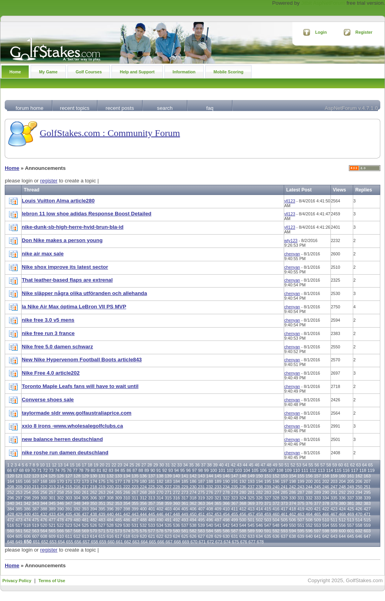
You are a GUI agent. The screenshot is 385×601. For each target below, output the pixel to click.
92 (164, 470)
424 (342, 508)
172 (76, 481)
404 (176, 508)
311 (135, 497)
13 (60, 465)
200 (309, 481)
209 (18, 486)
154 (292, 476)
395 (102, 508)
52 (292, 465)
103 (238, 470)
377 (317, 503)
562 (27, 530)
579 (168, 530)
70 (33, 470)
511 (334, 519)
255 (35, 492)
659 (102, 541)
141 (184, 476)
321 (217, 497)
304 (76, 497)
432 (43, 514)
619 (135, 536)
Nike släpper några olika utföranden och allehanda (84, 293)
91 (158, 470)
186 (193, 481)
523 (68, 525)
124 (43, 476)
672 (210, 541)
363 (201, 503)
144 (209, 476)
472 (10, 519)
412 (242, 508)
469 (350, 514)
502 (259, 519)
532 (143, 525)
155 (301, 476)
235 (234, 486)
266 (126, 492)
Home (15, 71)
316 (176, 497)
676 (243, 541)
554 (325, 525)
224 (143, 486)
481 (85, 519)
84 (117, 470)
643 (334, 536)
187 (201, 481)
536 (176, 525)
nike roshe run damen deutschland (65, 452)
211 (35, 486)
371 (267, 503)
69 (27, 470)
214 (60, 486)
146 (226, 476)
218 (93, 486)
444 (143, 514)
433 (52, 514)
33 (179, 465)
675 (235, 541)
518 (27, 525)
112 (313, 470)
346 (60, 503)
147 (234, 476)
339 (367, 497)
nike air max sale (43, 254)
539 (201, 525)
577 (151, 530)
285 (284, 492)
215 (68, 486)
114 (329, 470)
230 (193, 486)
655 (69, 541)
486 (126, 519)
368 (242, 503)
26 (137, 465)
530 (126, 525)
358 (160, 503)
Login (321, 32)
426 (359, 508)
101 (221, 470)
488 (143, 519)
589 (251, 530)
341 (18, 503)
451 (201, 514)
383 (367, 503)
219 (102, 486)
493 (184, 519)
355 (135, 503)
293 (350, 492)
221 (118, 486)
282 (259, 492)
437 (85, 514)
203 (334, 481)
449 (184, 514)
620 (143, 536)
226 (160, 486)
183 (168, 481)
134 (126, 476)
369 (251, 503)
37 (203, 465)
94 (176, 470)
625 (184, 536)
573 (118, 530)
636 (275, 536)
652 (44, 541)
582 (193, 530)
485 (118, 519)
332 (309, 497)
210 (27, 486)
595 (301, 530)
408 (209, 508)
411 (234, 508)
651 (36, 541)
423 (334, 508)
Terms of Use (51, 580)
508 (309, 519)
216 (76, 486)
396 (110, 508)
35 (191, 465)
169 (52, 481)
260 (76, 492)
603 (367, 530)
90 (152, 470)
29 (155, 465)
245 (317, 486)
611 (68, 536)
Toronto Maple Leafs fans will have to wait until (80, 386)
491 (168, 519)
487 (135, 519)
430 (27, 514)
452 (209, 514)
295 (367, 492)
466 (325, 514)
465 (317, 514)
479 (68, 519)
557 (350, 525)
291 (334, 492)
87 (135, 470)
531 (135, 525)
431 (35, 514)
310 (126, 497)
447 (168, 514)
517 (18, 525)
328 (275, 497)
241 (284, 486)
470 (359, 514)
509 (317, 519)
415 (267, 508)
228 (176, 486)
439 (102, 514)
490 (160, 519)
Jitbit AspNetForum (323, 3)
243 (301, 486)
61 (346, 465)
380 (342, 503)
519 (35, 525)
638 (292, 536)
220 (110, 486)
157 (317, 476)
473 (18, 519)
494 (193, 519)
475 (35, 519)
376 (309, 503)
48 (269, 465)
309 (118, 497)
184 (176, 481)
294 (359, 492)
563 (35, 530)
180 (143, 481)
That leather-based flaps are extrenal (67, 280)
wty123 (290, 240)
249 (350, 486)
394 (93, 508)
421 (317, 508)
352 (110, 503)
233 (217, 486)
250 (359, 486)
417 (284, 508)
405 (184, 508)
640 (309, 536)
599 (334, 530)
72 (45, 470)
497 (217, 519)
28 (149, 465)
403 (168, 508)
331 (301, 497)
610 (60, 536)
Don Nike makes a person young (62, 240)
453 (217, 514)
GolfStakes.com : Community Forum (110, 132)
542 (226, 525)
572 (110, 530)
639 (301, 536)
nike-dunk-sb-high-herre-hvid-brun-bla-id (72, 227)
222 (126, 486)
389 (52, 508)
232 (209, 486)
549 (284, 525)
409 (217, 508)
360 (176, 503)
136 (143, 476)
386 (27, 508)
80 (93, 470)
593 (284, 530)
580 (176, 530)
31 (167, 465)
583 (201, 530)
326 (259, 497)
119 (371, 470)
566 (60, 530)
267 (135, 492)
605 (18, 536)
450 (193, 514)
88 (141, 470)
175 (102, 481)
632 (242, 536)
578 (160, 530)
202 (325, 481)
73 (51, 470)
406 (193, 508)
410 (226, 508)
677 (251, 541)
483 (102, 519)
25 (132, 465)
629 (217, 536)
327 (267, 497)
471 (367, 514)
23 (119, 465)
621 (151, 536)
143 (201, 476)
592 (275, 530)
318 (193, 497)
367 (234, 503)
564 (43, 530)
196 (275, 481)
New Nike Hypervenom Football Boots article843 (82, 359)
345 (52, 503)
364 (209, 503)
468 (342, 514)
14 (66, 465)
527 (102, 525)
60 (340, 465)
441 (118, 514)
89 (146, 470)
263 (102, 492)
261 (85, 492)
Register (364, 32)
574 (126, 530)
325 (251, 497)
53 (299, 465)
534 (160, 525)
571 (102, 530)
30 (161, 465)
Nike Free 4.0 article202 (50, 373)
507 (301, 519)
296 (10, 497)
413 (251, 508)
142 (193, 476)
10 (42, 465)
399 (135, 508)
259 (68, 492)
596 (309, 530)
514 (359, 519)
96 (188, 470)
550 (292, 525)
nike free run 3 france (48, 333)
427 (367, 508)
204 (342, 481)
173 (85, 481)
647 (367, 536)
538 (193, 525)
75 (63, 470)
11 (48, 465)
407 (201, 508)
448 (176, 514)
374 (292, 503)
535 (168, 525)
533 (151, 525)
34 (185, 465)
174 (93, 481)
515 (367, 519)
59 (334, 465)
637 (284, 536)
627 (201, 536)
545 (251, 525)
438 (93, 514)
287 (301, 492)
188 (209, 481)
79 (87, 470)
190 (226, 481)
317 (184, 497)
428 (10, 514)
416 (275, 508)
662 (127, 541)
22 (113, 465)
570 (93, 530)
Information (184, 71)
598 (325, 530)
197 (284, 481)
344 (43, 503)
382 (359, 503)
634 (259, 536)
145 (217, 476)
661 (119, 541)
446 (160, 514)
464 (309, 514)
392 (76, 508)
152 (275, 476)
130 (93, 476)
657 (86, 541)
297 (18, 497)
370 (259, 503)
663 (135, 541)
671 (202, 541)
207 (367, 481)
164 (10, 481)
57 (322, 465)
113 (321, 470)
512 (342, 519)
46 (257, 465)
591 (267, 530)
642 (325, 536)
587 (234, 530)
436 (76, 514)
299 (35, 497)
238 (259, 486)
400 (143, 508)
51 (287, 465)
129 (85, 476)
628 (209, 536)
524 (76, 525)
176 (110, 481)
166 (27, 481)
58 (329, 465)
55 (310, 465)
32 (173, 465)
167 (35, 481)
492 (176, 519)
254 (27, 492)
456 (242, 514)
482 (93, 519)
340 (10, 503)
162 (359, 476)
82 (105, 470)
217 (85, 486)
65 (370, 465)
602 (359, 530)
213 (52, 486)
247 (334, 486)
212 (43, 486)
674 (227, 541)
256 (43, 492)
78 (81, 470)
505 (284, 519)
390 (60, 508)
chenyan (292, 253)
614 (93, 536)
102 (230, 470)
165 (18, 481)
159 (334, 476)
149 (251, 476)
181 (151, 481)
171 (68, 481)
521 (52, 525)
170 (60, 481)
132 (110, 476)
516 (10, 525)
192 (242, 481)
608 (43, 536)
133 (118, 476)
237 (251, 486)
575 (135, 530)
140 (176, 476)
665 (152, 541)
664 (144, 541)
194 (259, 481)
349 (85, 503)
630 (226, 536)
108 (279, 470)
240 (275, 486)
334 (325, 497)
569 (85, 530)
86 (128, 470)
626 (193, 536)
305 (85, 497)
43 (239, 465)
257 (52, 492)
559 (367, 525)
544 (242, 525)
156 (309, 476)
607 (35, 536)
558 (359, 525)
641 (317, 536)
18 (90, 465)
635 (267, 536)
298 (27, 497)
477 (52, 519)
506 (292, 519)
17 (84, 465)
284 (275, 492)
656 (77, 541)
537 (184, 525)
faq (209, 108)
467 (334, 514)
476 (43, 519)
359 (168, 503)
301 (52, 497)
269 (151, 492)
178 (126, 481)
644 (342, 536)
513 (350, 519)
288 (309, 492)
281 (251, 492)
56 (316, 465)
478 (60, 519)
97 (194, 470)
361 (184, 503)
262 (93, 492)
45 (251, 465)
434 (60, 514)
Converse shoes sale (48, 399)
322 (226, 497)
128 (76, 476)
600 (342, 530)
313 (151, 497)
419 (301, 508)
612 (76, 536)
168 (43, 481)
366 (226, 503)
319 (201, 497)
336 (342, 497)
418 (292, 508)
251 (367, 486)
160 (342, 476)
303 (68, 497)
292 (342, 492)
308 (110, 497)
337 (350, 497)
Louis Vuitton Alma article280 (58, 201)
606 (27, 536)
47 (263, 465)
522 (60, 525)
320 (209, 497)
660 (111, 541)
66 (9, 470)
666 (160, 541)
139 (168, 476)
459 (267, 514)
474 (27, 519)
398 (126, 508)
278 (226, 492)
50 (281, 465)
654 (61, 541)
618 (126, 536)
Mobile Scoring (228, 71)
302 (60, 497)
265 (118, 492)
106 (263, 470)
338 (359, 497)
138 (160, 476)
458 (259, 514)
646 (359, 536)
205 (350, 481)
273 (184, 492)
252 (10, 492)
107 (271, 470)
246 (325, 486)
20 (102, 465)
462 (292, 514)
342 (27, 503)
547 (267, 525)
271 (168, 492)
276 (209, 492)
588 (242, 530)
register (48, 181)
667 (169, 541)
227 (168, 486)
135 (135, 476)
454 (226, 514)
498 (226, 519)
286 (292, 492)
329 (284, 497)
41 (227, 465)
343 (35, 503)
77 (75, 470)
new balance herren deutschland (62, 439)
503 (267, 519)
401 (151, 508)
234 (226, 486)
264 (110, 492)
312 (143, 497)
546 (259, 525)
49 (275, 465)
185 (184, 481)
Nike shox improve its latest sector (65, 267)
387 (35, 508)
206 (359, 481)
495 (201, 519)
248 (342, 486)
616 (110, 536)
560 (10, 530)
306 (93, 497)
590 (259, 530)
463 (301, 514)
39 (215, 465)
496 (209, 519)
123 (35, 476)
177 (118, 481)
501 (251, 519)
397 (118, 508)
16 (78, 465)
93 (170, 470)
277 (217, 492)
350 (93, 503)
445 (151, 514)
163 (367, 476)
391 (68, 508)
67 (15, 470)
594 (292, 530)
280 (242, 492)
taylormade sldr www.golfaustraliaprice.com (76, 413)
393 (85, 508)
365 (217, 503)
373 (284, 503)
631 (234, 536)
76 (69, 470)
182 (160, 481)
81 (99, 470)
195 (267, 481)
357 (151, 503)
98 (200, 470)
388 (43, 508)
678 (260, 541)
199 (301, 481)
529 (118, 525)
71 (39, 470)
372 (275, 503)
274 (193, 492)
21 (108, 465)
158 (325, 476)
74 (57, 470)
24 (126, 465)
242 (292, 486)
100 (213, 470)
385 (18, 508)
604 (10, 536)
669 (185, 541)
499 (234, 519)
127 (68, 476)
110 (296, 470)
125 (52, 476)
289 (317, 492)
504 (275, 519)
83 (111, 470)
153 (284, 476)
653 (53, 541)
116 (346, 470)
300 (43, 497)
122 (27, 476)
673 (219, 541)
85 (122, 470)
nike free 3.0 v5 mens (48, 320)
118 (362, 470)
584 (209, 530)
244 (309, 486)
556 (342, 525)
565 (52, 530)
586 (226, 530)
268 (143, 492)
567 (68, 530)
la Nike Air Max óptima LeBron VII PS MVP (74, 307)
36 (197, 465)
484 (110, 519)
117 (354, 470)
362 (193, 503)
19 (96, 465)
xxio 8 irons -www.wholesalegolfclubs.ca (72, 426)
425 (350, 508)
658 (94, 541)
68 (21, 470)
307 (102, 497)
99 (206, 470)
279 (234, 492)
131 (102, 476)
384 (10, 508)
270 (160, 492)
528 (110, 525)
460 (275, 514)
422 (325, 508)
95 (182, 470)
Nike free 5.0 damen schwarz (57, 347)
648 (10, 541)
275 (201, 492)
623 (168, 536)
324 (242, 497)
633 (251, 536)
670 (193, 541)
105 (255, 470)
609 (52, 536)
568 (76, 530)
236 (242, 486)
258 (60, 492)
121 (18, 476)
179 (135, 481)
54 (305, 465)
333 (317, 497)
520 (43, 525)
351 (102, 503)
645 (350, 536)
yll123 (289, 201)
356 (143, 503)
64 (364, 465)
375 (301, 503)
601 (350, 530)
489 (151, 519)
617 (118, 536)
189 (217, 481)
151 (267, 476)
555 (334, 525)
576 (143, 530)
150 (259, 476)
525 (85, 525)
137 (151, 476)
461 (284, 514)
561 (18, 530)
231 (201, 486)
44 (245, 465)
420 (309, 508)
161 (350, 476)
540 (209, 525)
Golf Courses (89, 71)
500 (242, 519)
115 (337, 470)
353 (118, 503)
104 (246, 470)
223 (135, 486)
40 (221, 465)
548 (275, 525)
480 (76, 519)
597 (317, 530)
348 (76, 503)
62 (352, 465)
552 (309, 525)
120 (10, 476)
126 (60, 476)
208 (10, 486)
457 (251, 514)
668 (177, 541)
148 (242, 476)
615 (102, 536)
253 (18, 492)
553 (317, 525)
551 (301, 525)
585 (217, 530)
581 (184, 530)
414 (259, 508)
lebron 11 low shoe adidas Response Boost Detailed (86, 214)
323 (234, 497)
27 (143, 465)
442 (126, 514)
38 (209, 465)
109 (288, 470)
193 (251, 481)
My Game (48, 71)
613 (85, 536)
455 (234, 514)
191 (234, 481)
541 (217, 525)
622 (160, 536)
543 (234, 525)
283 (267, 492)
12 (54, 465)
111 (304, 470)
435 (68, 514)
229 (184, 486)
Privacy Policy (16, 580)
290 (325, 492)
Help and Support (137, 71)
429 (18, 514)
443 (135, 514)
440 (110, 514)
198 (292, 481)
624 (176, 536)
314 (160, 497)
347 (68, 503)
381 (350, 503)
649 (18, 541)
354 (126, 503)
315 (168, 497)
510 (325, 519)
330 (292, 497)
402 (160, 508)
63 (358, 465)
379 (334, 503)
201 (317, 481)
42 (233, 465)
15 (72, 465)
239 (267, 486)
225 (151, 486)
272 (176, 492)
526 (93, 525)
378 (325, 503)
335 (334, 497)
